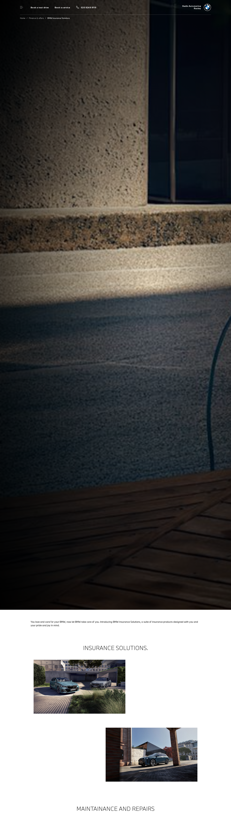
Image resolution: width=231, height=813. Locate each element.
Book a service (62, 7)
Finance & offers (36, 18)
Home (22, 18)
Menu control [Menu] (21, 7)
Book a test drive (40, 7)
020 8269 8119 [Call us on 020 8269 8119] (88, 7)
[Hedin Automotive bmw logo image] (196, 7)
